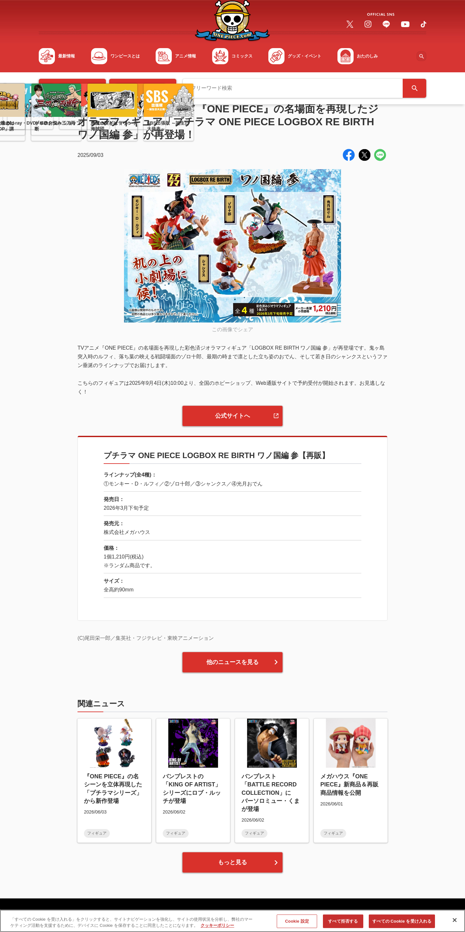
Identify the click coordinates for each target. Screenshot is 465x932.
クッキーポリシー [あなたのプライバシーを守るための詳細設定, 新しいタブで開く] (217, 929)
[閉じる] (455, 924)
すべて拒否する (343, 924)
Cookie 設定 (297, 924)
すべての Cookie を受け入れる (401, 924)
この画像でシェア (232, 329)
